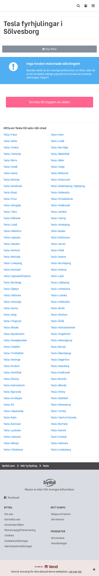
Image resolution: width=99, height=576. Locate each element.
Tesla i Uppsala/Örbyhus (17, 276)
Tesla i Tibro (10, 212)
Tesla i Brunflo (59, 379)
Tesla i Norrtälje (59, 147)
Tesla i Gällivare (12, 295)
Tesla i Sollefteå (12, 372)
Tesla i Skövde (58, 385)
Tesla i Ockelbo (12, 347)
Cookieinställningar (16, 541)
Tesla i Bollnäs (12, 179)
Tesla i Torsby (58, 411)
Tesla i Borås (58, 308)
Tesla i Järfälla (58, 212)
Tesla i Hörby (58, 392)
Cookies (9, 535)
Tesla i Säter (57, 160)
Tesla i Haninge (12, 359)
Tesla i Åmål (57, 321)
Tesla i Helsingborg (61, 340)
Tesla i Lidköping (60, 282)
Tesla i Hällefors (12, 231)
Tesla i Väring (58, 218)
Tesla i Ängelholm (61, 334)
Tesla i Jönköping (60, 224)
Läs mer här (75, 571)
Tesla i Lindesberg (61, 449)
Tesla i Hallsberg (60, 366)
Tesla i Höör (57, 134)
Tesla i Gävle (10, 173)
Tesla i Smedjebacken (15, 340)
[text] (10, 6)
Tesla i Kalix (10, 417)
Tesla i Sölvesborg (61, 404)
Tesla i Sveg (10, 314)
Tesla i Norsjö (58, 347)
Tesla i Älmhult (12, 250)
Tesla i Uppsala (12, 237)
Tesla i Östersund (60, 179)
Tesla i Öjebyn (11, 289)
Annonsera (57, 538)
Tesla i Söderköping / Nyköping (68, 186)
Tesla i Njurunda (12, 392)
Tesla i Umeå (10, 167)
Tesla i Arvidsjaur (13, 398)
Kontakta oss (12, 519)
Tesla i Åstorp (11, 379)
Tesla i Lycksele (12, 430)
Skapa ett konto (61, 514)
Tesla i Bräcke (11, 327)
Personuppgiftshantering (20, 530)
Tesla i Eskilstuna (60, 237)
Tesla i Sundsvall (13, 186)
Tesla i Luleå (10, 224)
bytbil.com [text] (50, 483)
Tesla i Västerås (12, 154)
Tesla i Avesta (58, 257)
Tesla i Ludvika (59, 295)
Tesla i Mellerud (59, 173)
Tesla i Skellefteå (60, 154)
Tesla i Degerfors (60, 359)
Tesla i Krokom (12, 366)
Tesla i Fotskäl (59, 437)
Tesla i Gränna (58, 269)
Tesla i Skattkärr (59, 398)
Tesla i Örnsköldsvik (62, 199)
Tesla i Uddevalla (60, 192)
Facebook (13, 497)
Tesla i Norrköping (61, 263)
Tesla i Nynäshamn (14, 334)
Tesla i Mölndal (12, 257)
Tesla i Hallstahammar (63, 327)
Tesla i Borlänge (12, 282)
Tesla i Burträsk (59, 424)
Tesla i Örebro (11, 147)
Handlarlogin (59, 543)
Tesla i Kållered (12, 218)
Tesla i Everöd (58, 430)
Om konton (57, 519)
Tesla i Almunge (12, 302)
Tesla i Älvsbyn (59, 314)
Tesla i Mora (10, 160)
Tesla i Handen (12, 244)
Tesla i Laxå (57, 276)
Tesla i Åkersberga (61, 353)
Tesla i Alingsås (12, 205)
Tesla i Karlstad (12, 269)
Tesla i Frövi (10, 199)
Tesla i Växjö (58, 167)
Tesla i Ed (9, 404)
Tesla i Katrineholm (14, 385)
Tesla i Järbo (10, 141)
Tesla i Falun (10, 134)
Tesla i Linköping (13, 263)
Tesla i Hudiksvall (60, 205)
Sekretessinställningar (18, 546)
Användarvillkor (14, 525)
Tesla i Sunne (11, 308)
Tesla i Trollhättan (14, 353)
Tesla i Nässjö (11, 443)
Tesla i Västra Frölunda (63, 417)
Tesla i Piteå (57, 250)
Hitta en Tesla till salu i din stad (25, 128)
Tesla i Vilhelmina (60, 289)
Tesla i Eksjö (10, 192)
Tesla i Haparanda (13, 411)
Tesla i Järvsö (58, 244)
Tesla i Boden (58, 231)
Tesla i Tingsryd (12, 321)
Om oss (8, 514)
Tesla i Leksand (12, 437)
